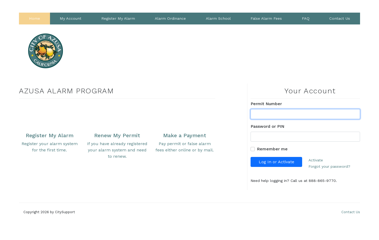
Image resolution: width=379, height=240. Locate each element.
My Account (70, 18)
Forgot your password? (329, 166)
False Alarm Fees (266, 18)
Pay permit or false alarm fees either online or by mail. (184, 127)
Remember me (272, 148)
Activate (315, 160)
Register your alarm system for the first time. (49, 127)
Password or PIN (267, 126)
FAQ (306, 18)
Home (34, 18)
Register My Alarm (118, 18)
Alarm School (218, 18)
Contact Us (339, 18)
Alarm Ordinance (170, 18)
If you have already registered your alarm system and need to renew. (117, 131)
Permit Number (266, 103)
